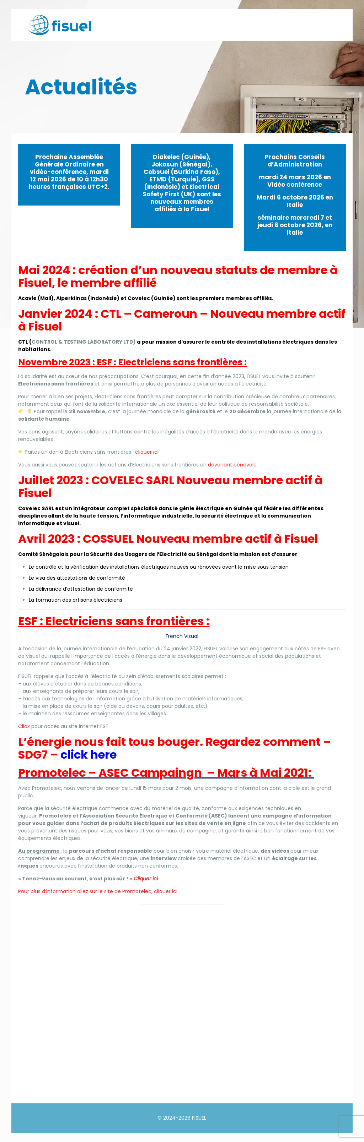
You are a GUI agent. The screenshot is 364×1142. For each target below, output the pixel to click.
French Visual (182, 636)
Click (24, 726)
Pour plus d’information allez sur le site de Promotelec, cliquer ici (97, 891)
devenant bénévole (232, 464)
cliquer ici (147, 451)
